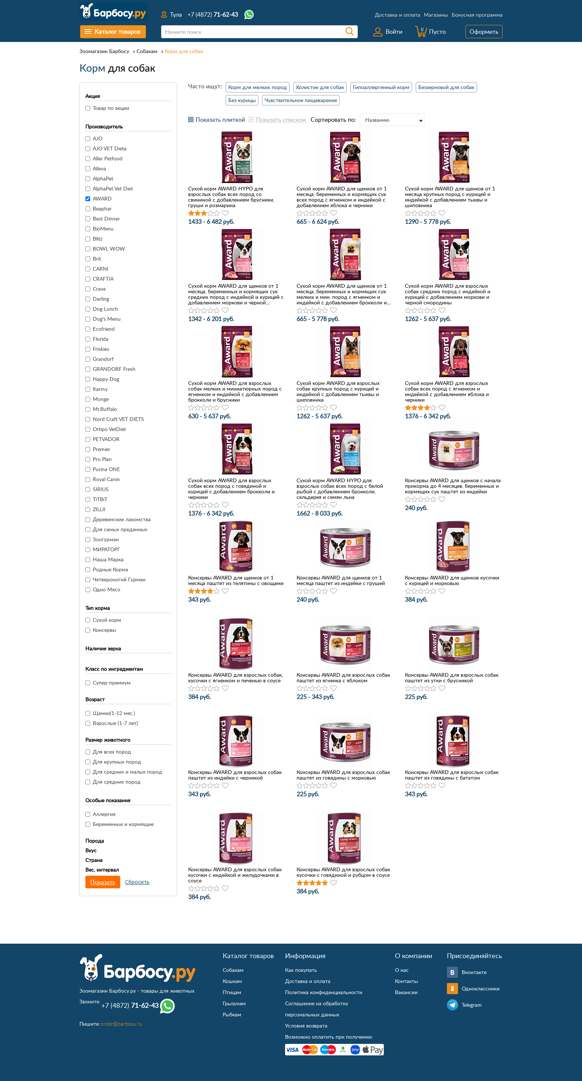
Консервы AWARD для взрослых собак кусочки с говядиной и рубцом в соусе (343, 872)
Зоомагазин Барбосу (104, 51)
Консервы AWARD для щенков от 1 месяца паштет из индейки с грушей (341, 580)
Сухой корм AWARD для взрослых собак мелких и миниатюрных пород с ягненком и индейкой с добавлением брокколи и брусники (235, 391)
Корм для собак (184, 51)
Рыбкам (232, 1014)
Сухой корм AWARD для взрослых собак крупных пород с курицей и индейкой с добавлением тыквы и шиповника (338, 391)
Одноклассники (481, 988)
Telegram (472, 1004)
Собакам (147, 51)
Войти (394, 31)
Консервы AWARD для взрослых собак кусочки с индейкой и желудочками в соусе (235, 874)
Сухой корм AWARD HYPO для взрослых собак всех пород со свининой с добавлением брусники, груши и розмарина (231, 197)
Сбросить (137, 881)
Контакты (406, 980)
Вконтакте (474, 972)
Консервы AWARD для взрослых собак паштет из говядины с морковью (343, 774)
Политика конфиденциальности (323, 992)
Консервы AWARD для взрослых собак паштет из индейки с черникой (235, 774)
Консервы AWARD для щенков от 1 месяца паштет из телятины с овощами (236, 580)
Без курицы (242, 100)
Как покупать (301, 969)
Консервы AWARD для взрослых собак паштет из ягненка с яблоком (343, 677)
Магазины (436, 14)
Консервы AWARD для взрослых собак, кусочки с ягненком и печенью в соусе (235, 677)
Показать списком (281, 119)
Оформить (484, 31)
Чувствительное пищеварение (301, 100)
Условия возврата (306, 1025)
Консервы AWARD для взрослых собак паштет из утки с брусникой (451, 677)
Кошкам (232, 980)
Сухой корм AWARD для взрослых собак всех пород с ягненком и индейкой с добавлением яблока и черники (447, 391)
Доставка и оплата (397, 14)
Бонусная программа (477, 14)
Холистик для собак (320, 87)
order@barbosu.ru (121, 1023)
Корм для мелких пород (257, 87)
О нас (402, 969)
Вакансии (406, 992)
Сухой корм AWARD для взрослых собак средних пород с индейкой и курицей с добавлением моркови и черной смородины (447, 294)
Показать (102, 882)
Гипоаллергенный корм (381, 87)
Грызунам (234, 1003)
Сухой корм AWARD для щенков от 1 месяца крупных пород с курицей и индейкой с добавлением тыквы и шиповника (450, 197)
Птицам (232, 992)
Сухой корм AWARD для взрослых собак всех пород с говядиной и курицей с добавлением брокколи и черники (231, 488)
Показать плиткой (220, 119)
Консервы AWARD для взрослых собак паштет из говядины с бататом (451, 774)
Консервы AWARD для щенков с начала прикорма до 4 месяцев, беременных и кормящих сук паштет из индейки (453, 485)
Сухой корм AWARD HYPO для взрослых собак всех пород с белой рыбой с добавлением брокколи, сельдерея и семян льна (340, 488)
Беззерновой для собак (446, 87)
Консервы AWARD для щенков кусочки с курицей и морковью (452, 580)
